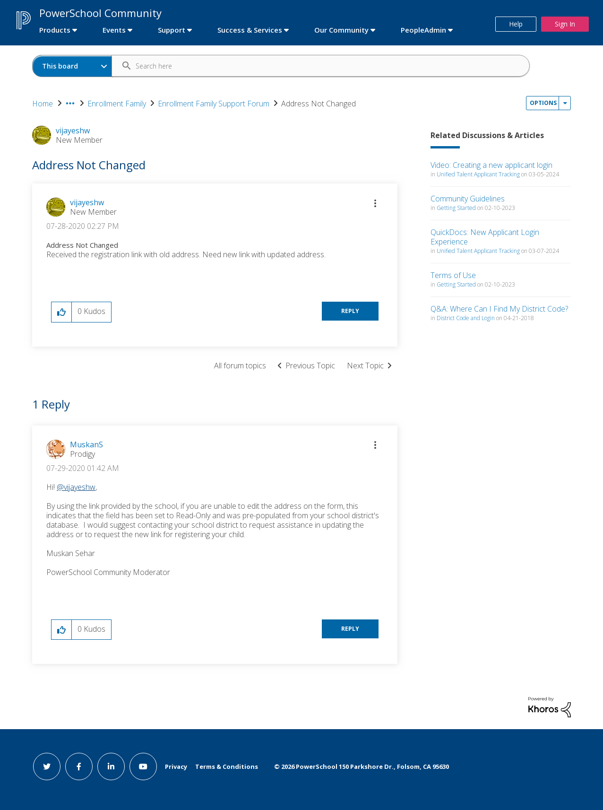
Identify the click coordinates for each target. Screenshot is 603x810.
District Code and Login (466, 318)
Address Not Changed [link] (318, 103)
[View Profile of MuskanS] (86, 444)
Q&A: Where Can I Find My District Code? (499, 309)
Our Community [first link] (341, 30)
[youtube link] (143, 766)
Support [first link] (171, 30)
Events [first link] (114, 30)
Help (516, 23)
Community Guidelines (468, 198)
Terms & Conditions (226, 766)
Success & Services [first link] (249, 30)
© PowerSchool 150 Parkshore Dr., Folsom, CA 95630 (361, 766)
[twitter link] (46, 766)
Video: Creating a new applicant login (491, 165)
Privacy (176, 766)
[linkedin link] (111, 766)
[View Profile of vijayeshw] (87, 202)
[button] (375, 203)
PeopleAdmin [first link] (423, 30)
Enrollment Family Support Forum (213, 103)
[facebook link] (79, 766)
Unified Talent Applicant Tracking (478, 174)
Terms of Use (453, 275)
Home (42, 103)
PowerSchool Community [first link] (100, 13)
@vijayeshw (76, 487)
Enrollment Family (116, 103)
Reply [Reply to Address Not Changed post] (350, 311)
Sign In (565, 23)
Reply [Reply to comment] (350, 629)
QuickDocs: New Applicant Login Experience (485, 237)
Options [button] (543, 103)
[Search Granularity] (72, 66)
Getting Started (456, 208)
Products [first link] (54, 30)
